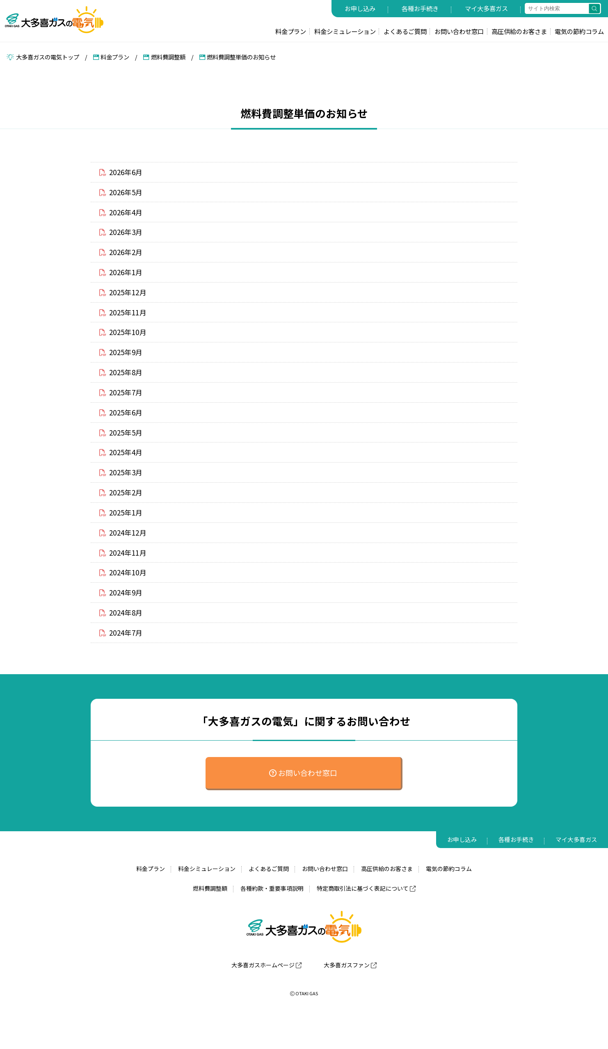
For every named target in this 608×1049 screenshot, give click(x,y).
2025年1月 (123, 536)
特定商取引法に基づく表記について (366, 922)
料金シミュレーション (345, 31)
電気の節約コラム (579, 31)
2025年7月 (123, 408)
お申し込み (360, 8)
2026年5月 (123, 194)
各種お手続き (420, 8)
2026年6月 (123, 172)
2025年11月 (125, 322)
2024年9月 (123, 622)
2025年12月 (125, 301)
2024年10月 (125, 600)
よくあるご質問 (405, 31)
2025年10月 (125, 343)
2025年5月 (123, 450)
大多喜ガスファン (350, 998)
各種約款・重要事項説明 (272, 922)
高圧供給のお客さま (519, 31)
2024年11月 (125, 579)
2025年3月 (123, 493)
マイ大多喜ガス (486, 8)
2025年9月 (123, 365)
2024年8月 (123, 643)
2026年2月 (123, 258)
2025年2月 (123, 515)
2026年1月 (123, 279)
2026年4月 (123, 215)
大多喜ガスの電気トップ (43, 56)
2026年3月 (123, 236)
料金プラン (290, 31)
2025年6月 (123, 429)
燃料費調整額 (164, 56)
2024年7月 (123, 664)
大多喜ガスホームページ (266, 998)
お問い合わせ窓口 (459, 31)
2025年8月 (123, 386)
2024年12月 (125, 557)
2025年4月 (123, 472)
